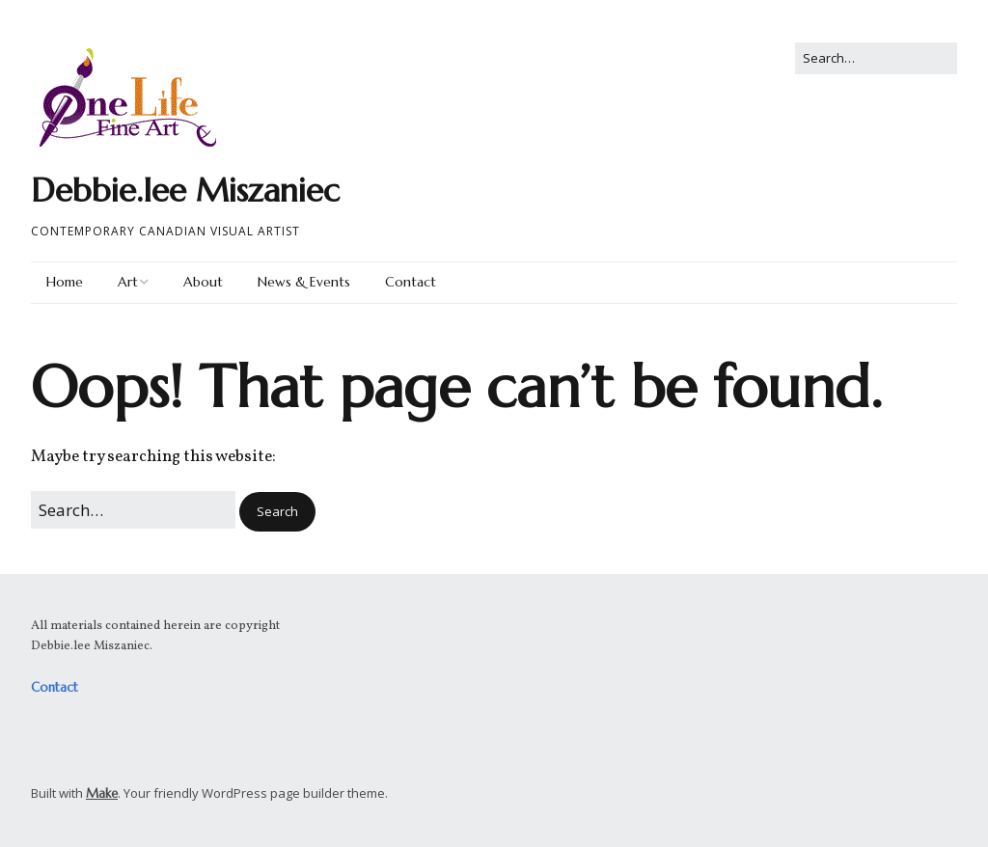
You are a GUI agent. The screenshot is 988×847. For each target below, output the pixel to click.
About (203, 281)
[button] (277, 512)
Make (102, 793)
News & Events (304, 281)
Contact (410, 281)
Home (64, 281)
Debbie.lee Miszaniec (185, 190)
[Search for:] (876, 58)
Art (128, 281)
